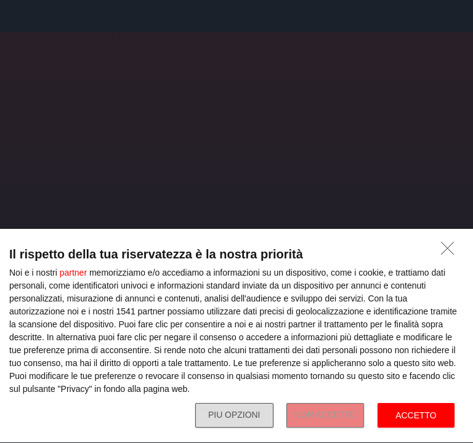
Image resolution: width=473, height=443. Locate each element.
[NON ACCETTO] (451, 251)
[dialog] (236, 336)
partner (73, 272)
